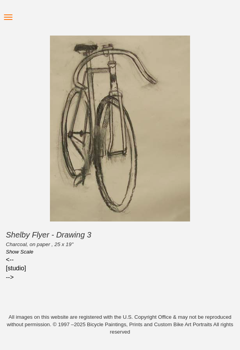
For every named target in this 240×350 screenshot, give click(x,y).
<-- (10, 259)
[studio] (16, 268)
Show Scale (19, 252)
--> (10, 277)
